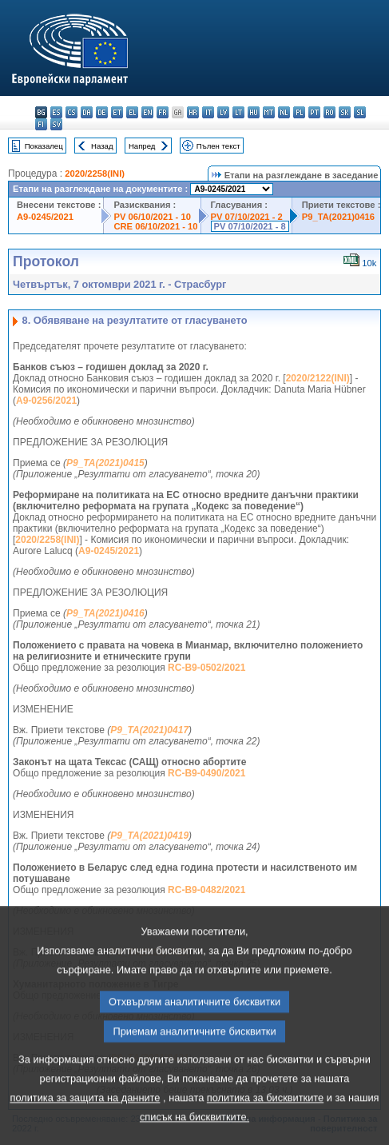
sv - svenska (56, 124)
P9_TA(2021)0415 (105, 463)
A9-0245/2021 (45, 216)
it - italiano (208, 112)
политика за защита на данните (85, 1131)
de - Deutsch (102, 112)
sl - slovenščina (360, 112)
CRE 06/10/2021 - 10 (155, 226)
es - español (56, 112)
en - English (147, 112)
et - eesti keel (117, 112)
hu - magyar (254, 112)
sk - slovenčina (345, 112)
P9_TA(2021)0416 (338, 216)
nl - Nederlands (284, 112)
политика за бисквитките (265, 1131)
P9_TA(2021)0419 (149, 835)
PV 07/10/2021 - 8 (250, 226)
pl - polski (299, 112)
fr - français (163, 112)
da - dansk (87, 112)
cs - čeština (71, 112)
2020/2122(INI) (318, 378)
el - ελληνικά (132, 112)
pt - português (314, 112)
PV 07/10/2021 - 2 (247, 216)
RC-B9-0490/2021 (206, 773)
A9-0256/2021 (46, 400)
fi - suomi (41, 124)
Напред (142, 146)
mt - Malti (269, 112)
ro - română (329, 112)
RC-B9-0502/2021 (206, 667)
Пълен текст (218, 146)
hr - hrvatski (193, 112)
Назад (102, 146)
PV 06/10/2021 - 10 (151, 216)
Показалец (44, 146)
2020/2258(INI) (95, 173)
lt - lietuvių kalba (238, 112)
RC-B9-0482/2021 (206, 890)
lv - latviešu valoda (223, 112)
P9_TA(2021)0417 (149, 730)
